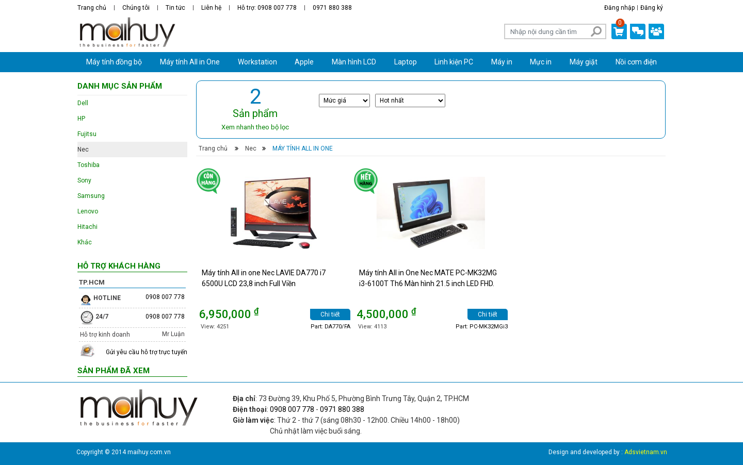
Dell (82, 103)
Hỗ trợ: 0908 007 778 (267, 7)
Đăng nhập (619, 7)
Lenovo (87, 211)
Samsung (91, 196)
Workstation (257, 62)
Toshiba (88, 165)
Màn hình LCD (354, 62)
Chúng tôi (136, 7)
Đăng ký (651, 7)
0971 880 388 (332, 7)
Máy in (501, 62)
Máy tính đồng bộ (114, 62)
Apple (304, 62)
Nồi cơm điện (636, 62)
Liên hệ (211, 7)
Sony (84, 180)
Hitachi (87, 226)
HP (81, 118)
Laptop (405, 62)
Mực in (541, 62)
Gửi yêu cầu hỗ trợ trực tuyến (146, 352)
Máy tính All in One (190, 62)
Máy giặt (583, 62)
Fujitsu (86, 134)
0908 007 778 (165, 297)
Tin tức (175, 7)
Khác (84, 242)
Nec (250, 148)
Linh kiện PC (453, 62)
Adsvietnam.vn (645, 452)
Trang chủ (91, 7)
